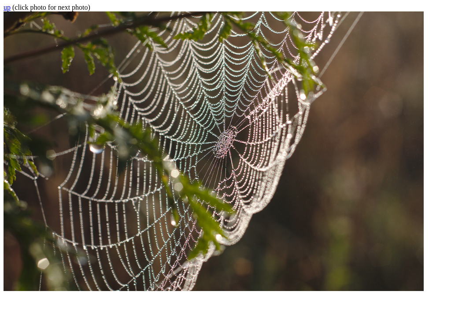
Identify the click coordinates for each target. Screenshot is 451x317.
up (7, 7)
